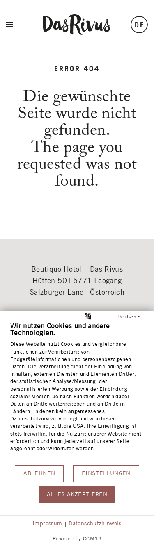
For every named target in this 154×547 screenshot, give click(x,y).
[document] (77, 393)
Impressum (47, 524)
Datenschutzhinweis (95, 524)
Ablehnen (39, 474)
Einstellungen (106, 474)
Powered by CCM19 (77, 539)
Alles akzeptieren (77, 494)
